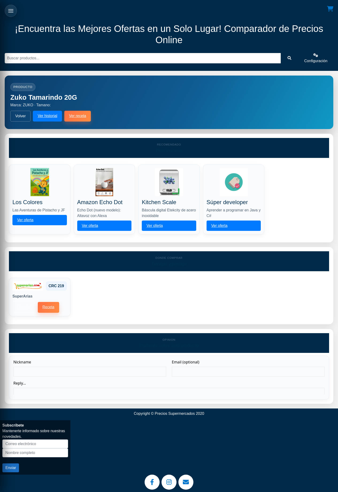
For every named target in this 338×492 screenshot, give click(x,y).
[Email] (185, 482)
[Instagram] (169, 482)
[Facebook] (152, 482)
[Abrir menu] (11, 11)
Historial (24, 307)
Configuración (315, 58)
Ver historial (47, 116)
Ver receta (77, 116)
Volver (20, 116)
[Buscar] (143, 58)
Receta (48, 307)
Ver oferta (25, 220)
